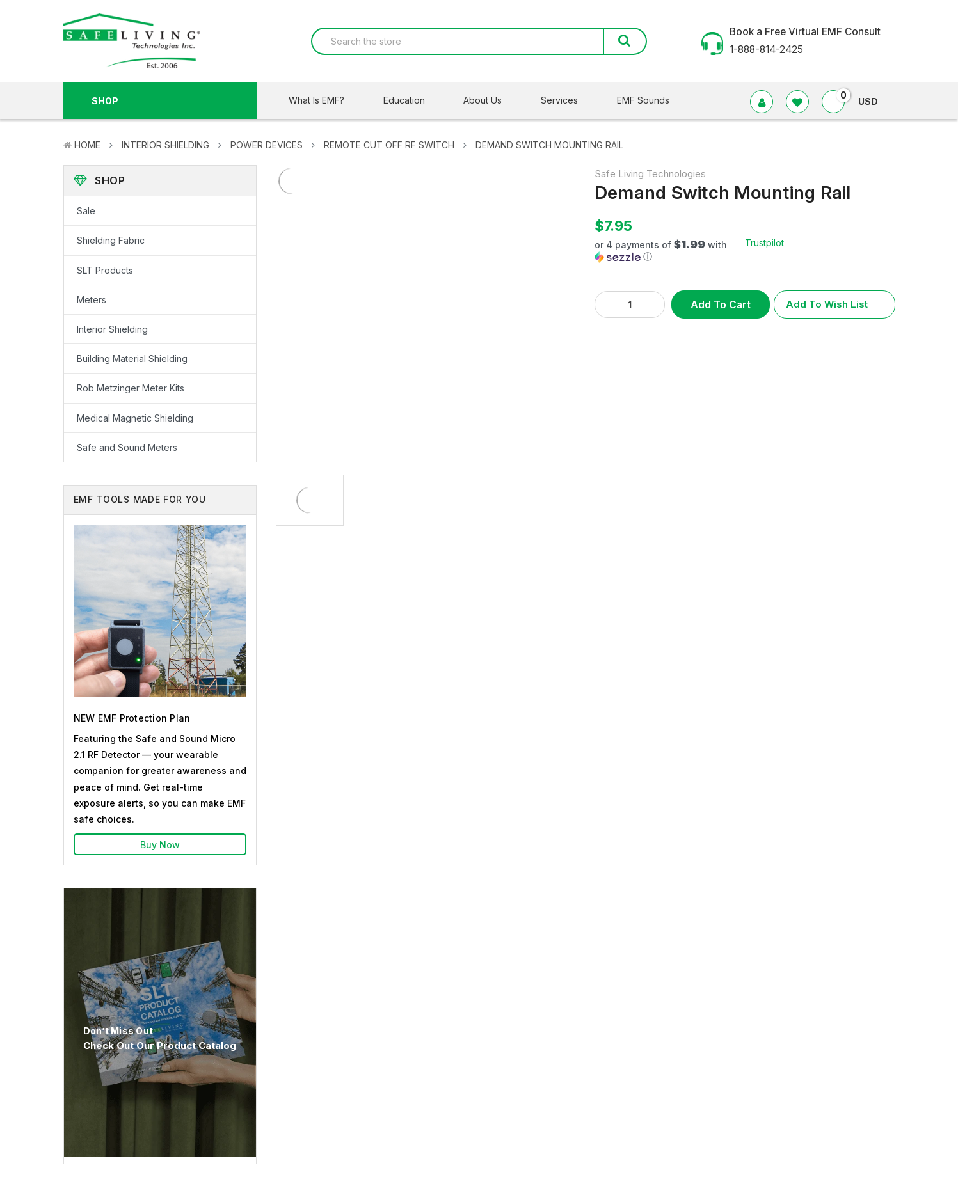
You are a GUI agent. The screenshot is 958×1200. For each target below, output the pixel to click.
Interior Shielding (165, 144)
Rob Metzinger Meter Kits (130, 388)
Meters (91, 299)
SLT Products (105, 270)
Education (412, 100)
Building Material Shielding (132, 358)
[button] (670, 251)
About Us (490, 100)
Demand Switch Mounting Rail (549, 144)
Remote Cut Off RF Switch (389, 144)
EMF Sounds (643, 100)
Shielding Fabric (111, 240)
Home (87, 144)
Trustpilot (764, 242)
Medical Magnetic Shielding (135, 418)
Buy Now (160, 844)
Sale (86, 210)
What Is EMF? (324, 100)
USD (873, 101)
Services (567, 100)
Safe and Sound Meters (127, 447)
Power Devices (266, 144)
